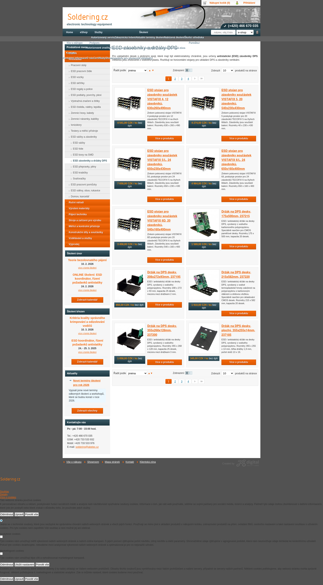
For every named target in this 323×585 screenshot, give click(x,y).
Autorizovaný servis (103, 37)
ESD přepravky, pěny (83, 166)
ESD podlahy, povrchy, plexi (84, 95)
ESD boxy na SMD (82, 154)
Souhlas (4, 491)
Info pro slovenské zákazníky (135, 58)
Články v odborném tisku (125, 47)
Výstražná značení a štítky (84, 101)
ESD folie (76, 148)
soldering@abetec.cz (87, 446)
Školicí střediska (194, 37)
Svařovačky (78, 178)
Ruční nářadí (75, 202)
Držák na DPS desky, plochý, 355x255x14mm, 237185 (238, 330)
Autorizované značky (98, 47)
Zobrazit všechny (87, 410)
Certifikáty (99, 58)
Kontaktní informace (75, 58)
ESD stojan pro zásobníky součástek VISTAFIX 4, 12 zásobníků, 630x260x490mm (162, 99)
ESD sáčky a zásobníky (82, 136)
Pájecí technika (76, 214)
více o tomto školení (87, 333)
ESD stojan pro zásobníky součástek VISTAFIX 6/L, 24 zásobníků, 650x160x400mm (236, 159)
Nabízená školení (174, 37)
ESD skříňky (76, 83)
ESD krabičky (79, 172)
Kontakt (129, 462)
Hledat (257, 32)
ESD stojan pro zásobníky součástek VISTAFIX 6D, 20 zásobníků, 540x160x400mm (162, 220)
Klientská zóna (148, 462)
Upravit (19, 514)
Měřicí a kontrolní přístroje (83, 226)
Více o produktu (164, 138)
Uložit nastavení (24, 564)
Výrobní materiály (78, 208)
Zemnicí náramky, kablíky (83, 118)
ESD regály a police (80, 89)
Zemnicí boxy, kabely (81, 113)
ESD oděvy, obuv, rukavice (84, 190)
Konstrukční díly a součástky (84, 232)
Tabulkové (190, 70)
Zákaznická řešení (125, 37)
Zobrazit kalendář (87, 299)
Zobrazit (215, 70)
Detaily (4, 494)
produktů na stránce (246, 70)
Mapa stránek (112, 462)
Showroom (93, 462)
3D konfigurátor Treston (154, 47)
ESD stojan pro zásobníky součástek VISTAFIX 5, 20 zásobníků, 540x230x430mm (236, 99)
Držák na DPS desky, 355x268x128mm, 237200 (162, 330)
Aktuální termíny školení (150, 37)
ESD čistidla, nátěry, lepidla (84, 107)
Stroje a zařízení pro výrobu (83, 220)
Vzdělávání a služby (79, 238)
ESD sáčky (77, 142)
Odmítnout (6, 514)
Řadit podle (120, 70)
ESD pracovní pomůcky (82, 184)
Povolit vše (31, 514)
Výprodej (72, 244)
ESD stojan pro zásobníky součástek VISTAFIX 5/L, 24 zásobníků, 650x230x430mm (162, 159)
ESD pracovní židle (80, 71)
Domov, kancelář (78, 196)
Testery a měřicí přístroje (83, 130)
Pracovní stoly (77, 65)
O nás (90, 58)
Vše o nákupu (73, 462)
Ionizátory (75, 124)
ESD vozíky (76, 77)
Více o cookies (8, 497)
